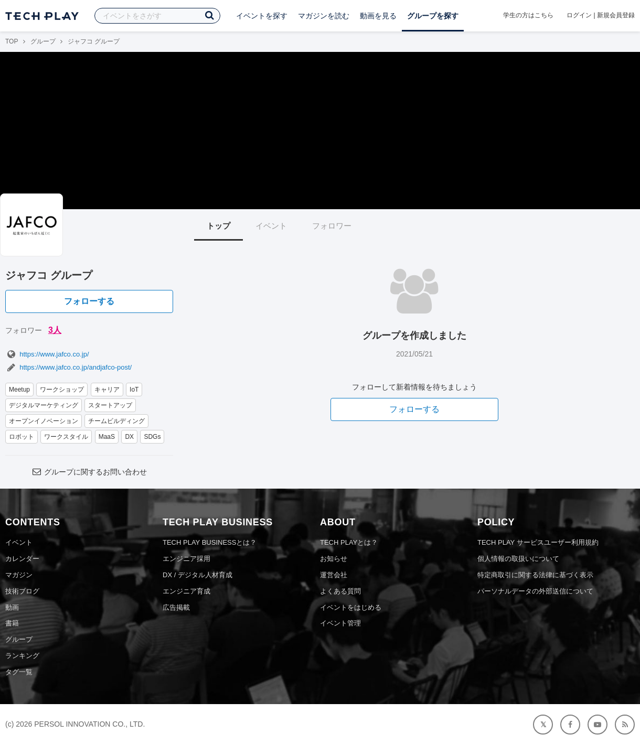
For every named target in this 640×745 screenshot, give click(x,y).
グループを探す (432, 16)
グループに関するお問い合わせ (89, 472)
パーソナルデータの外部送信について (535, 591)
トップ (218, 225)
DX (129, 436)
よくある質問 (340, 591)
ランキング (22, 656)
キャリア (107, 389)
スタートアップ (110, 405)
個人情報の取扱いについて (518, 559)
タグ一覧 (19, 672)
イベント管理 (340, 623)
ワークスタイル (66, 436)
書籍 (12, 623)
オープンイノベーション (43, 421)
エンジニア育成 (186, 591)
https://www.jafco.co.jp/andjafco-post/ (68, 367)
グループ (43, 41)
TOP (11, 41)
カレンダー (22, 559)
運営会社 (333, 575)
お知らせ (333, 559)
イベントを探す (261, 16)
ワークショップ (62, 389)
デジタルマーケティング (43, 405)
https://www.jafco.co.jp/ (47, 354)
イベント (271, 225)
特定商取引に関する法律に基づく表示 (535, 575)
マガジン (19, 575)
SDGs (152, 436)
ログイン (579, 15)
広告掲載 (176, 607)
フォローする (89, 301)
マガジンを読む (323, 16)
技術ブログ (22, 591)
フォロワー (331, 225)
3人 (54, 330)
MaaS (107, 436)
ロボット (21, 436)
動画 (12, 607)
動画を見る (378, 16)
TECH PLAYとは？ (349, 542)
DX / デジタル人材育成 (197, 575)
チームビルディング (116, 421)
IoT (134, 389)
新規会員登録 (616, 15)
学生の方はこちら (528, 15)
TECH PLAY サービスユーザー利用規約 (538, 542)
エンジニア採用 (186, 559)
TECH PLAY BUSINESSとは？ (210, 542)
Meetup (19, 389)
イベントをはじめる (350, 607)
